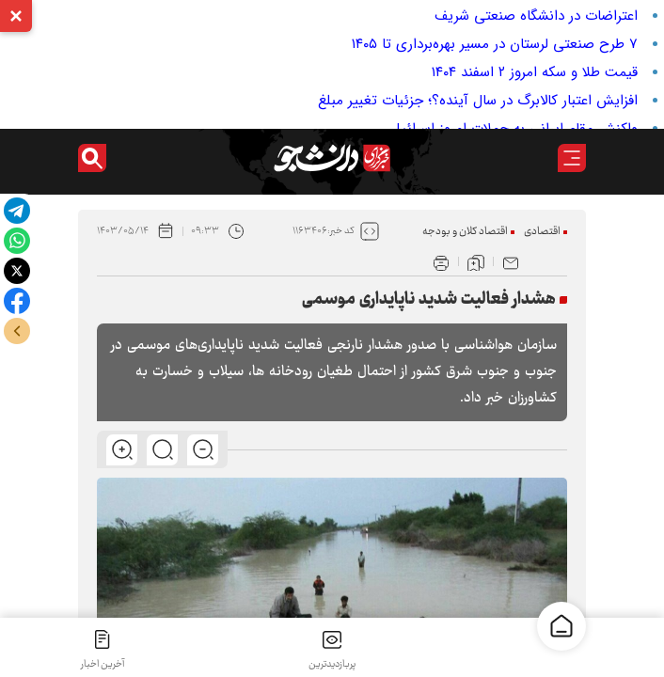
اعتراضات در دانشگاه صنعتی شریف (536, 16)
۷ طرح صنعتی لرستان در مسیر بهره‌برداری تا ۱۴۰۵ (495, 44)
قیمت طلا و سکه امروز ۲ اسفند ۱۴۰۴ (535, 72)
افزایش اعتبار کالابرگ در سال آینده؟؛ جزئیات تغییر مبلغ (478, 100)
